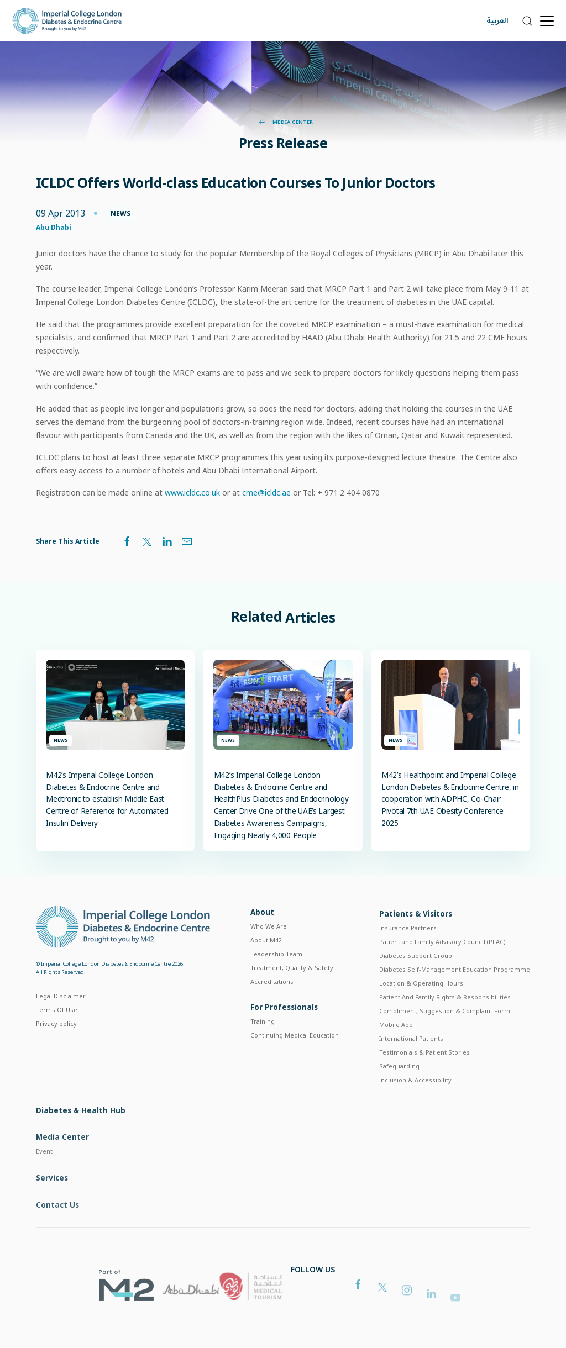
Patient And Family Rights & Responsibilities (445, 1023)
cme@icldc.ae (266, 492)
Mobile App (396, 1050)
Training (262, 1044)
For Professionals (284, 1030)
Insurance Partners (408, 954)
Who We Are (268, 946)
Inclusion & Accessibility (415, 1105)
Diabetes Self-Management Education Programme (454, 995)
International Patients (411, 1064)
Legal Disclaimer (61, 1013)
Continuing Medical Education (294, 1058)
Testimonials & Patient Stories (424, 1078)
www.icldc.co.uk (192, 492)
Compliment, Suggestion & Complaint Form (444, 1037)
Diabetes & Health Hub (80, 1139)
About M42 (266, 960)
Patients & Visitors (415, 939)
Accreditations (272, 1001)
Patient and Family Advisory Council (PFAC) (442, 967)
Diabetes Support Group (415, 981)
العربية (497, 21)
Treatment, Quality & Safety (291, 987)
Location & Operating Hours (421, 1009)
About (262, 931)
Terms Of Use (56, 1027)
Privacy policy (56, 1040)
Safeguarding (399, 1091)
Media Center (286, 122)
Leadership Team (276, 974)
